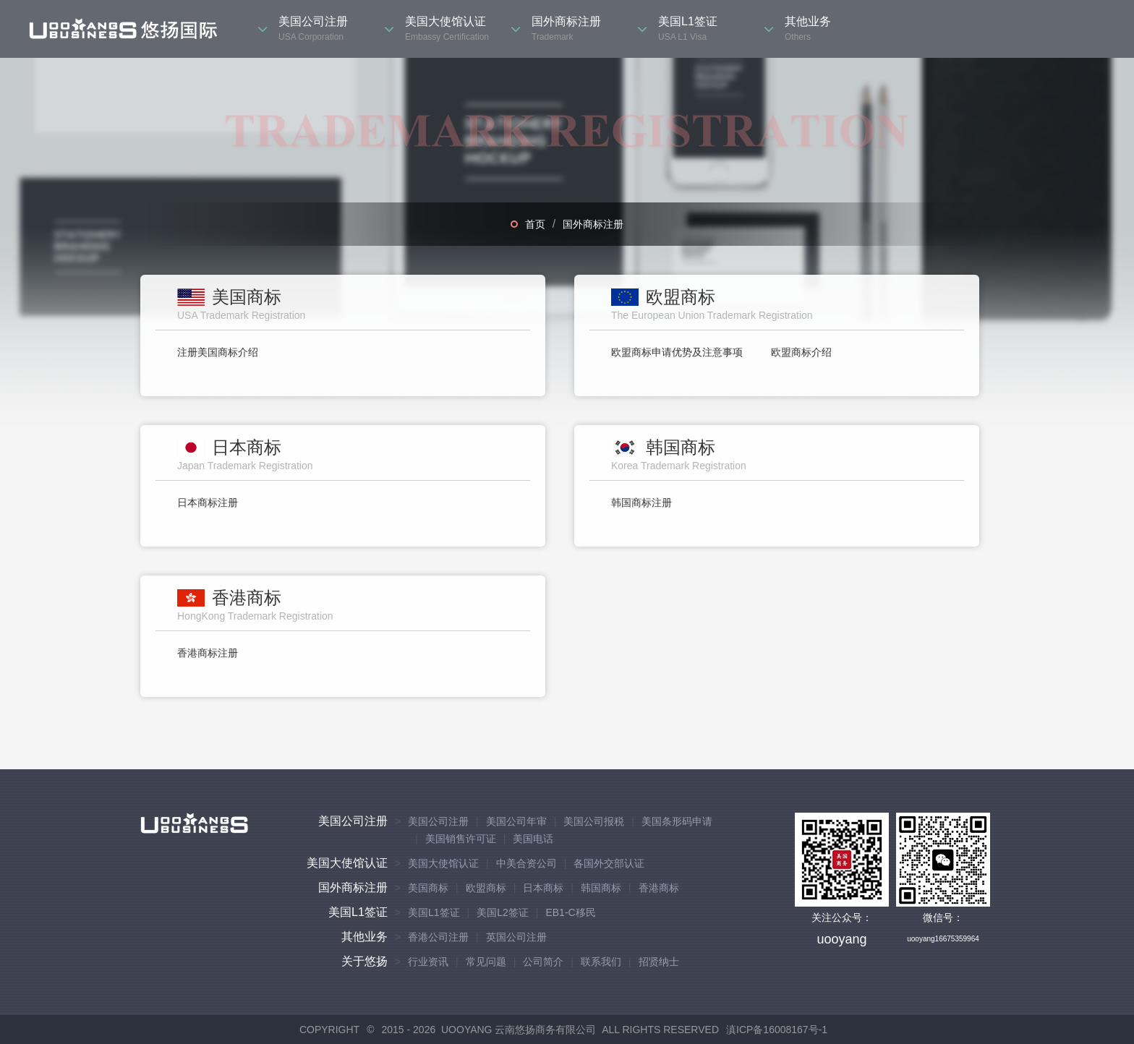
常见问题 (486, 961)
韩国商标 (601, 888)
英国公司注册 (516, 937)
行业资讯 (428, 961)
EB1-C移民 (570, 912)
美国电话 (533, 838)
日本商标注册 (207, 502)
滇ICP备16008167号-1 (776, 1029)
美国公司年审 (516, 821)
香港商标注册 (207, 653)
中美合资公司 (526, 863)
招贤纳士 (659, 961)
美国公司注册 (353, 821)
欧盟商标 (486, 888)
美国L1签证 (358, 912)
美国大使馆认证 (347, 863)
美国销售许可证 (460, 838)
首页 (535, 224)
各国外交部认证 (609, 863)
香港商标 (659, 888)
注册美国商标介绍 (217, 352)
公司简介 (543, 961)
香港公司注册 (438, 937)
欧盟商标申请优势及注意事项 (677, 352)
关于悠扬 (364, 961)
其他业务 (364, 936)
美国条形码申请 (676, 821)
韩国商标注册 (641, 502)
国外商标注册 (593, 224)
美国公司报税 (593, 821)
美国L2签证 (503, 912)
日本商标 (543, 888)
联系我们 (601, 961)
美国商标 (428, 888)
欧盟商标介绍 (801, 352)
